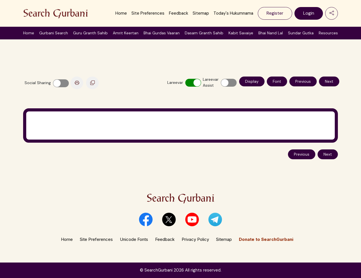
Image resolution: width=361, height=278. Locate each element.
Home (121, 13)
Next (329, 81)
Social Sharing (38, 82)
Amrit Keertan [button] (125, 32)
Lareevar (174, 82)
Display (252, 81)
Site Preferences (147, 13)
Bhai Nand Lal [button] (270, 32)
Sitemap (201, 13)
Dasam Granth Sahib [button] (204, 32)
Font (277, 81)
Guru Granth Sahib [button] (90, 32)
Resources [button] (328, 32)
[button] (145, 219)
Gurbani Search (53, 32)
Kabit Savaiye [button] (240, 32)
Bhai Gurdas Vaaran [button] (162, 32)
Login (308, 13)
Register (275, 13)
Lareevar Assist (209, 82)
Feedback (178, 13)
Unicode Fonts (134, 239)
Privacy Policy (195, 239)
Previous (303, 81)
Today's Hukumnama (233, 13)
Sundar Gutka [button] (301, 32)
